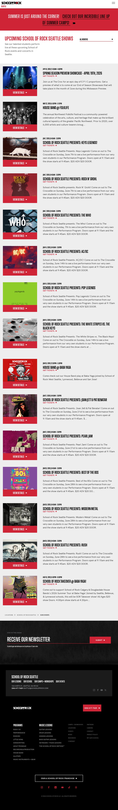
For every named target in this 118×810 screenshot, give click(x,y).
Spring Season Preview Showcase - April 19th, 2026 (72, 73)
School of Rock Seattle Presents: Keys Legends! (70, 142)
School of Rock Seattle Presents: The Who (67, 215)
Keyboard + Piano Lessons (50, 743)
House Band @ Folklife (56, 107)
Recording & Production (23, 749)
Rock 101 (17, 729)
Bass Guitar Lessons (47, 739)
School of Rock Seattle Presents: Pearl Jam (68, 436)
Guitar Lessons (45, 729)
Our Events (60, 681)
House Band (18, 753)
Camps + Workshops (75, 724)
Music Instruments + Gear (24, 759)
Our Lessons (16, 681)
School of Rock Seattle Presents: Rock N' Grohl (70, 179)
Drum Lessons (45, 733)
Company (71, 741)
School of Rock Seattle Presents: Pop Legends (69, 287)
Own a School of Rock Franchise (59, 778)
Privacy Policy (92, 734)
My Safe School (93, 738)
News (70, 734)
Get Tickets (50, 76)
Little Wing (18, 739)
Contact (90, 731)
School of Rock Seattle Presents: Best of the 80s (71, 472)
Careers (90, 728)
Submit (100, 640)
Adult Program (19, 746)
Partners (90, 724)
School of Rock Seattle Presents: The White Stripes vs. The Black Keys (76, 326)
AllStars (17, 756)
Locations (72, 728)
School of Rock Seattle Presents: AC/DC (65, 251)
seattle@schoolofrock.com (35, 688)
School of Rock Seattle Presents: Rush (65, 545)
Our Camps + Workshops (44, 681)
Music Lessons (45, 725)
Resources (72, 738)
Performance (19, 733)
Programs (17, 725)
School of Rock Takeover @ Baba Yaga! (64, 581)
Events (70, 731)
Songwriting (18, 743)
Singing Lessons (46, 736)
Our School (28, 681)
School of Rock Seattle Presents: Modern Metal (70, 508)
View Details (20, 92)
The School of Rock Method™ (51, 746)
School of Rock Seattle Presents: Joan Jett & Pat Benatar (75, 399)
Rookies (16, 736)
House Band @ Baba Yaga (57, 367)
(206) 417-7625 (17, 688)
